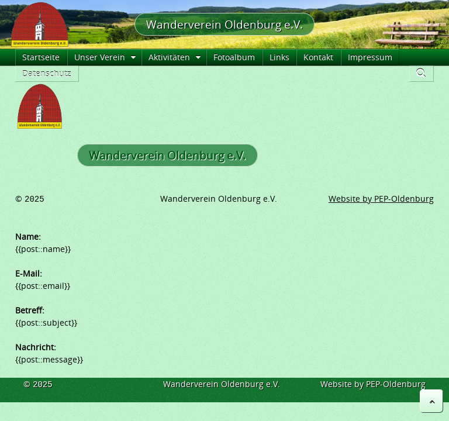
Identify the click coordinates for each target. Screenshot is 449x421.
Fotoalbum (234, 57)
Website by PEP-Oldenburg (381, 198)
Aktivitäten (169, 57)
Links (279, 57)
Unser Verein (99, 57)
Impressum (370, 57)
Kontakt (318, 57)
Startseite (41, 57)
